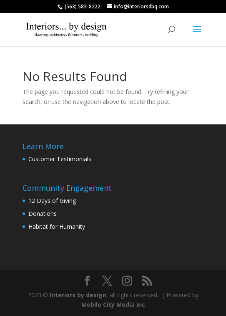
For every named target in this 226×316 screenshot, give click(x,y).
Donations (42, 213)
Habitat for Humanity (56, 226)
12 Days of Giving (52, 201)
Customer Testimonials (59, 159)
